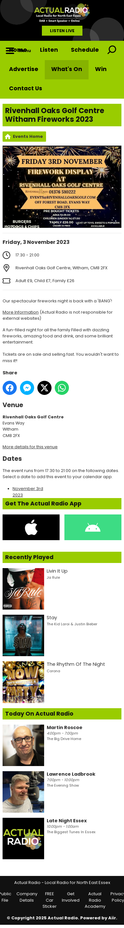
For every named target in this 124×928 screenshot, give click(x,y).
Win (101, 69)
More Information (21, 312)
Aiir (112, 918)
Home (18, 50)
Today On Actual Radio (39, 714)
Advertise (23, 69)
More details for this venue (30, 447)
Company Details (26, 897)
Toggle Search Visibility (111, 50)
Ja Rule (53, 577)
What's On (66, 69)
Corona (53, 671)
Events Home (28, 136)
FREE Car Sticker (50, 900)
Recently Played (29, 557)
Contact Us (25, 88)
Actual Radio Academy (95, 900)
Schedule (85, 50)
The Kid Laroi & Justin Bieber (72, 624)
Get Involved (71, 897)
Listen (49, 50)
